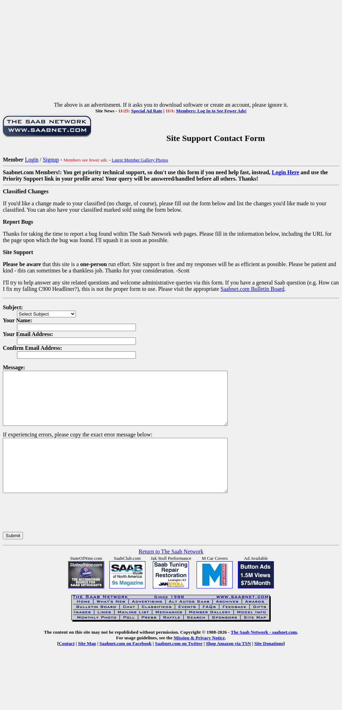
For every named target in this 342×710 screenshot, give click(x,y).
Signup (51, 160)
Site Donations (268, 664)
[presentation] (56, 533)
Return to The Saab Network (171, 573)
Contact (66, 664)
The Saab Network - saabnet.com (264, 653)
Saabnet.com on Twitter (179, 664)
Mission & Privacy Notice (199, 659)
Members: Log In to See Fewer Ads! (211, 110)
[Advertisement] (171, 52)
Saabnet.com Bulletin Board (252, 289)
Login (31, 160)
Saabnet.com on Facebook (126, 664)
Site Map (87, 664)
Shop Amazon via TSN (228, 664)
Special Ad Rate (146, 110)
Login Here (285, 172)
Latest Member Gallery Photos (140, 160)
